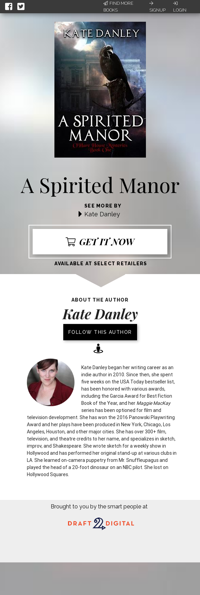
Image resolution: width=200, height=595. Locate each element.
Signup (157, 7)
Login (179, 7)
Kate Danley (102, 214)
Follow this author (100, 332)
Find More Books (118, 7)
